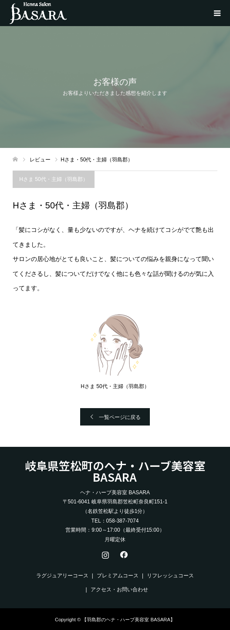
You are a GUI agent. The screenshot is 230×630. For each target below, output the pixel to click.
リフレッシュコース (170, 576)
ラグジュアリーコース (62, 576)
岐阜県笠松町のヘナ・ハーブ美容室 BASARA (115, 471)
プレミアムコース (118, 576)
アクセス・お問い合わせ (119, 589)
